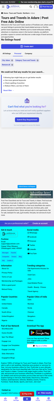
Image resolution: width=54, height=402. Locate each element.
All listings (7, 53)
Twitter (31, 245)
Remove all (6, 65)
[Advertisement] (27, 156)
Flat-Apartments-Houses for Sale (38, 270)
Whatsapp (32, 233)
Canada (5, 308)
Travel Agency (33, 291)
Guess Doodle (7, 333)
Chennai (31, 312)
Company (28, 53)
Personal (17, 53)
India (3, 300)
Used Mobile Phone (35, 283)
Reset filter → (8, 90)
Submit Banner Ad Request (27, 186)
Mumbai (31, 304)
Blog (20, 256)
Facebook (32, 237)
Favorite (13, 253)
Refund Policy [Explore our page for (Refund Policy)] (7, 289)
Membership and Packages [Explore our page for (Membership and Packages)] (12, 281)
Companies (5, 256)
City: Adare (6, 60)
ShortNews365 (7, 329)
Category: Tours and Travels (25, 60)
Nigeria (4, 320)
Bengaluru (31, 316)
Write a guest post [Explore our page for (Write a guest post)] (9, 285)
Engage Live (6, 341)
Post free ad (46, 7)
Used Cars (31, 275)
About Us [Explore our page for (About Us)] (5, 269)
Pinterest (32, 241)
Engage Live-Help (8, 349)
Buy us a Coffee (40, 346)
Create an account (40, 223)
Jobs (29, 279)
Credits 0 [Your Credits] (10, 260)
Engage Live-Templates (10, 345)
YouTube (32, 254)
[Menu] (3, 7)
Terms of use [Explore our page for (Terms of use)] (7, 277)
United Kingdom (8, 316)
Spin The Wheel (8, 337)
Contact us (6, 390)
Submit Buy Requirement (27, 120)
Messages (5, 253)
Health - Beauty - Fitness (37, 287)
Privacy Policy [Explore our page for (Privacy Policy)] (7, 273)
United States (7, 304)
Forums (14, 256)
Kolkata (30, 320)
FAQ (3, 260)
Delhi (29, 300)
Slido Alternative (8, 354)
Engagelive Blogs (8, 358)
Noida (30, 308)
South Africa (6, 312)
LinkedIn (32, 249)
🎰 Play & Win (27, 394)
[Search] (31, 7)
